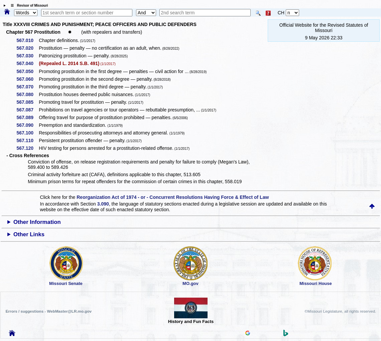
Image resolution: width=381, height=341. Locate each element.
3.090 (103, 204)
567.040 (27, 63)
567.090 (27, 125)
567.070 (27, 86)
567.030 (27, 55)
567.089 (27, 117)
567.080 (27, 94)
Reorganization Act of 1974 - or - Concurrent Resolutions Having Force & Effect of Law (173, 197)
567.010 (27, 40)
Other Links (28, 234)
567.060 (27, 79)
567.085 (27, 102)
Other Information (37, 222)
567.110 (27, 140)
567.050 (27, 71)
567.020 (27, 48)
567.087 (27, 109)
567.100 (27, 132)
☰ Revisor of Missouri (27, 5)
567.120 (27, 148)
